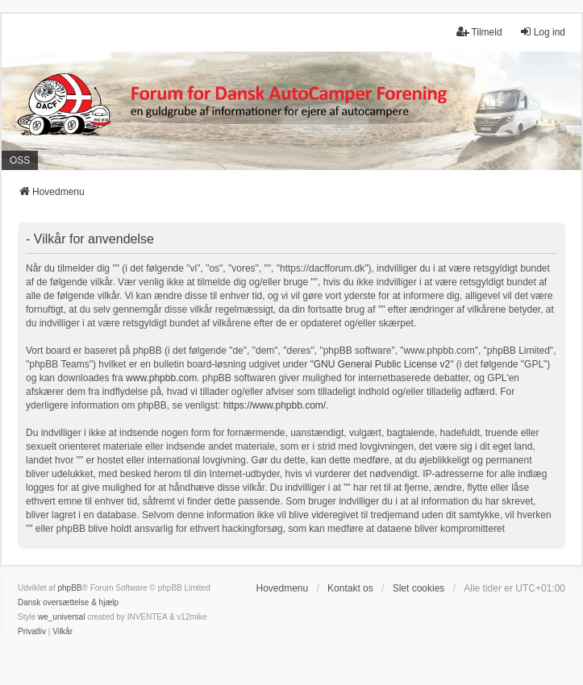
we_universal (61, 616)
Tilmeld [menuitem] (479, 32)
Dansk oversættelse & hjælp (68, 602)
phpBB (69, 587)
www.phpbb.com (161, 378)
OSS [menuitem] (20, 160)
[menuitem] (32, 632)
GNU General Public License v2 (382, 364)
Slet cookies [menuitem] (419, 588)
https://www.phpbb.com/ (274, 405)
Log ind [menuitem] (542, 32)
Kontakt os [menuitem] (350, 588)
